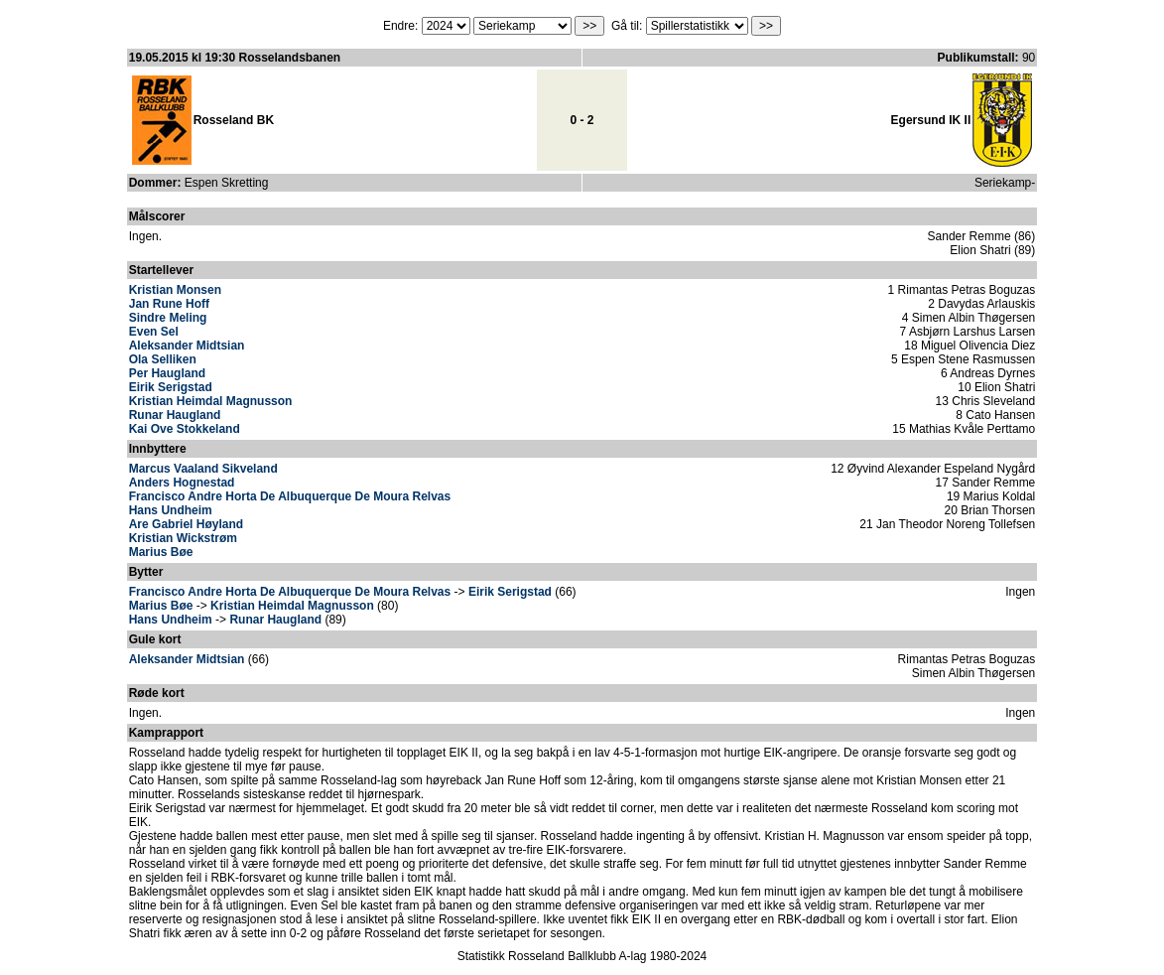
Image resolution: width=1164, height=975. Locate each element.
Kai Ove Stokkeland (184, 429)
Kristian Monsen (175, 290)
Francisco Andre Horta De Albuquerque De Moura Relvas (290, 496)
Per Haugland (167, 373)
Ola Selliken (162, 359)
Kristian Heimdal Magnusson (211, 401)
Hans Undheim (170, 510)
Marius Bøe (161, 552)
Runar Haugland (175, 415)
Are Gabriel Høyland (186, 524)
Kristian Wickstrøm (183, 538)
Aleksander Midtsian (187, 345)
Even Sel (154, 332)
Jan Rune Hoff (169, 304)
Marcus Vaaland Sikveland (203, 469)
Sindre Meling (168, 318)
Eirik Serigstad (170, 387)
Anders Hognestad (182, 482)
